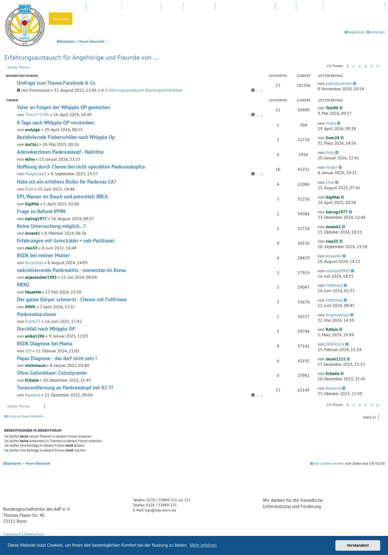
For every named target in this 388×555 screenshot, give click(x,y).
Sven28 (332, 137)
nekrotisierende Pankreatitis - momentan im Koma (71, 270)
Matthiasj (334, 285)
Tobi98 (332, 107)
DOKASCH (335, 344)
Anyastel (333, 256)
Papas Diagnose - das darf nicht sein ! (57, 358)
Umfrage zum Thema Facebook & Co (56, 83)
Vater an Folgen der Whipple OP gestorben (63, 107)
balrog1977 (36, 218)
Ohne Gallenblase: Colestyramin (52, 373)
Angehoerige (337, 314)
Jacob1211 (336, 358)
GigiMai (32, 203)
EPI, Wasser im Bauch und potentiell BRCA (62, 196)
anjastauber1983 (41, 277)
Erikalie (32, 380)
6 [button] (378, 66)
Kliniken (172, 6)
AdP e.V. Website (104, 6)
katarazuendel (339, 83)
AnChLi (31, 144)
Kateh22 (33, 321)
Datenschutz (34, 533)
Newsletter (310, 6)
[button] (382, 66)
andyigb (32, 129)
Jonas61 (32, 233)
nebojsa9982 (338, 270)
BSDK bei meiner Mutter (43, 255)
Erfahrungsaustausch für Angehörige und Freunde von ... (81, 57)
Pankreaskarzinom (36, 314)
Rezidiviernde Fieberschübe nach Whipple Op (66, 137)
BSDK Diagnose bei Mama (44, 343)
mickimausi (35, 365)
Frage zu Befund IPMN (41, 211)
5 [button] (371, 66)
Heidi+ (332, 167)
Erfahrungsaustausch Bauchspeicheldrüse (144, 90)
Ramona (32, 395)
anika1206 (35, 336)
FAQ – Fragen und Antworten (245, 6)
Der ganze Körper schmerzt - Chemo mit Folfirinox (71, 299)
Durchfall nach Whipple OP (46, 328)
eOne (30, 159)
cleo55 (31, 247)
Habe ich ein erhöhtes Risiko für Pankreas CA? (66, 181)
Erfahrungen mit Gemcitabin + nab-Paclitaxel (65, 240)
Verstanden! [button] (358, 545)
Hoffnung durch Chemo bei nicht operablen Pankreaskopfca (81, 166)
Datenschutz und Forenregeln (354, 6)
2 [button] (353, 66)
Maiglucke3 (35, 173)
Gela (330, 152)
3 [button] (359, 66)
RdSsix (332, 329)
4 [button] (366, 66)
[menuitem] (376, 32)
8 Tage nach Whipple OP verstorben (55, 122)
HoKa (331, 123)
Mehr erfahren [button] (203, 545)
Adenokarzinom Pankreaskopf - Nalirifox (60, 152)
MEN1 (23, 284)
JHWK (30, 306)
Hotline (285, 6)
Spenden (60, 19)
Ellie (29, 189)
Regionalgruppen (141, 6)
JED (28, 350)
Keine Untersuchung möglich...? (51, 226)
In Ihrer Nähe (199, 6)
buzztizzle (34, 262)
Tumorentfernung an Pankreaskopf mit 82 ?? (65, 387)
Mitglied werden (67, 6)
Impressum (12, 533)
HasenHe (33, 292)
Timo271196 (37, 114)
